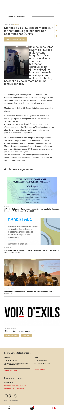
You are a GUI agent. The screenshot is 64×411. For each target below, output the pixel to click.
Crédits (5, 400)
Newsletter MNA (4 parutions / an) (15, 386)
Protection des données (13, 400)
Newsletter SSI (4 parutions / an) (14, 388)
